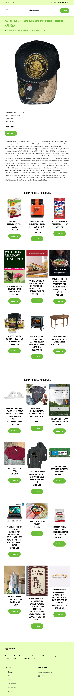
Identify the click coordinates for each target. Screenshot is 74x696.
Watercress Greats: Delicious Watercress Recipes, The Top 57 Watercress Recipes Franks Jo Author (37, 286)
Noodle (21, 112)
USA (54, 2)
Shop (65, 10)
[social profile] (13, 2)
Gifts (9, 676)
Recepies (11, 680)
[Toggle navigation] (7, 10)
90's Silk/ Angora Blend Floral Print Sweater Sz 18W (14, 599)
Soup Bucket (12, 684)
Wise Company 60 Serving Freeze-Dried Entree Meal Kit (14, 338)
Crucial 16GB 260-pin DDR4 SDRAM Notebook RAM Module (59, 469)
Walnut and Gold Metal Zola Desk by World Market (59, 339)
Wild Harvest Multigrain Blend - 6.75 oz (14, 224)
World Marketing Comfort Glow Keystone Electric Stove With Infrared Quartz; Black (37, 341)
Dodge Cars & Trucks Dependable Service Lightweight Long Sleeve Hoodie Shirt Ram (37, 476)
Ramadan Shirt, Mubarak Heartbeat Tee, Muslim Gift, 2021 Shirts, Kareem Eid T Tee (37, 413)
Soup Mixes (12, 688)
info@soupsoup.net (63, 2)
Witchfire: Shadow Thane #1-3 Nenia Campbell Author (14, 289)
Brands (10, 672)
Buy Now (10, 133)
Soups (16, 112)
